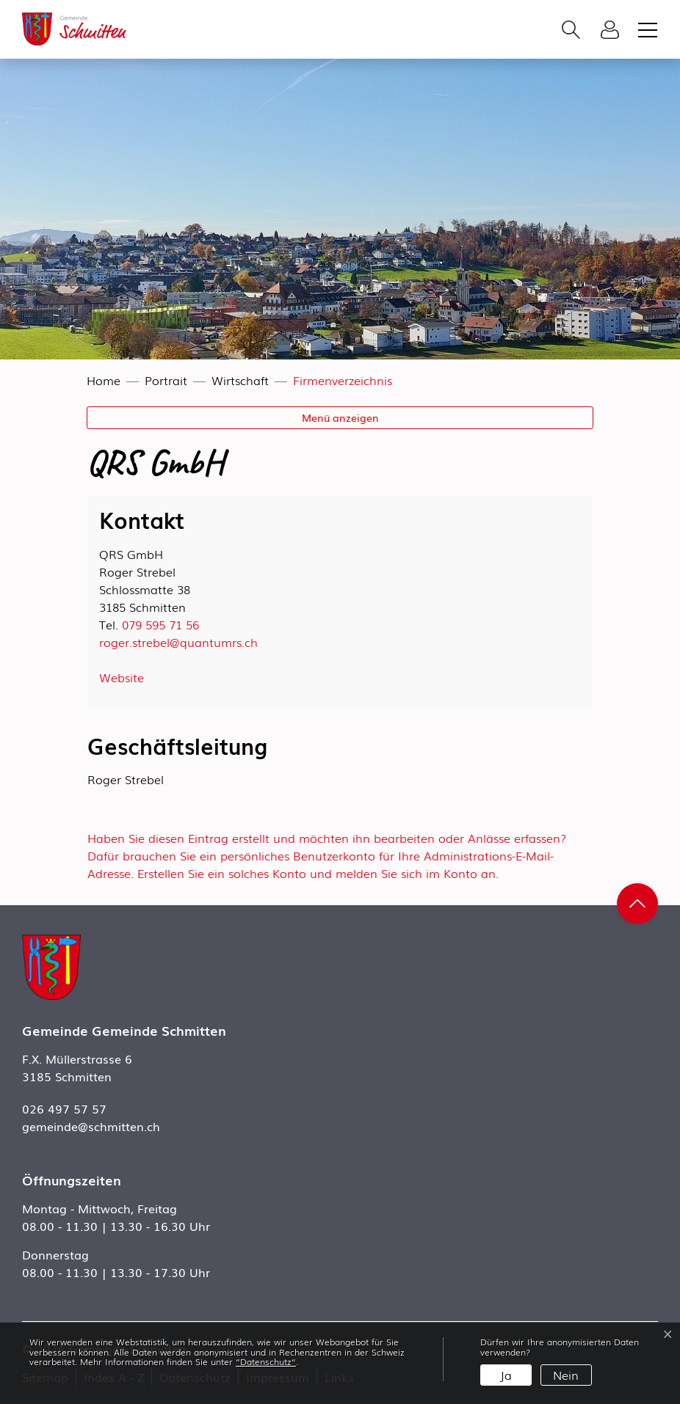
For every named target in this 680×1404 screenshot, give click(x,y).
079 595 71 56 (160, 624)
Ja (506, 1374)
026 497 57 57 (64, 1108)
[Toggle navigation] (645, 29)
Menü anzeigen (340, 417)
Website (121, 677)
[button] (574, 29)
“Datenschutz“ (266, 1361)
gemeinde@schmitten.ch (91, 1126)
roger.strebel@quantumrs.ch (178, 642)
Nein (566, 1374)
